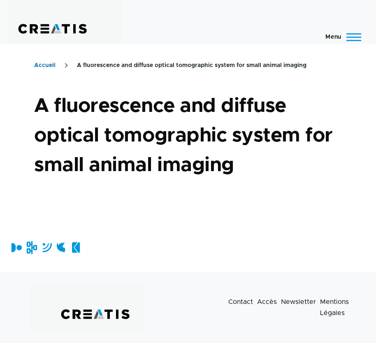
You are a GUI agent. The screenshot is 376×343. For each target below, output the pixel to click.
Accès (267, 302)
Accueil (45, 65)
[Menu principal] (341, 37)
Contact (240, 302)
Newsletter (298, 302)
